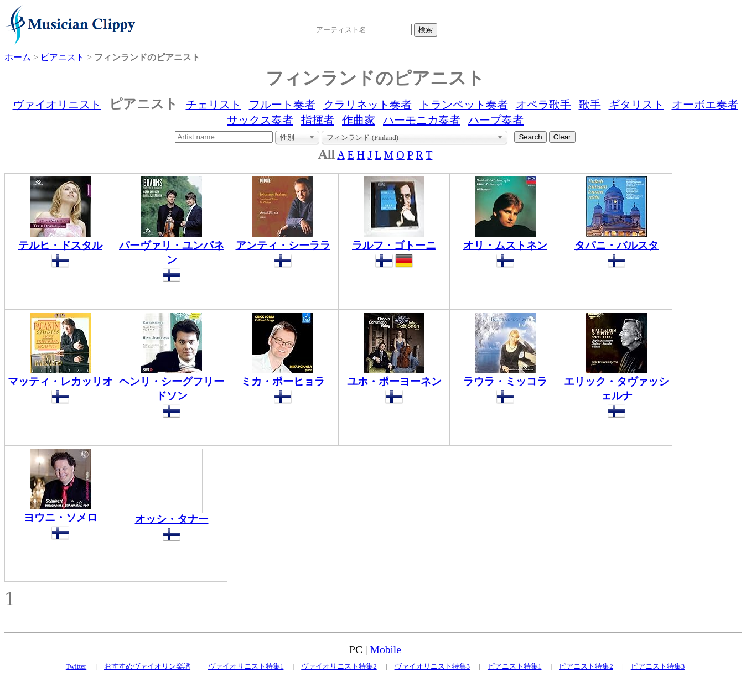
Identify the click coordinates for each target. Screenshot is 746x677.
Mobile (385, 649)
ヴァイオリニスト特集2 (339, 666)
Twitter (76, 666)
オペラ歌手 (543, 104)
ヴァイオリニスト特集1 (246, 666)
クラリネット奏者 (367, 104)
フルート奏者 (282, 104)
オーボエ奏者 (705, 104)
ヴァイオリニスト (57, 104)
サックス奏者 (260, 120)
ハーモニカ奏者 (421, 120)
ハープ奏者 (496, 120)
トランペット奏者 (463, 104)
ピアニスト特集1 (515, 666)
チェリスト (213, 104)
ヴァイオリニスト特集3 (432, 666)
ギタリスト (636, 104)
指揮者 (317, 120)
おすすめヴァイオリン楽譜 (147, 666)
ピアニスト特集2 (586, 666)
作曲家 (358, 120)
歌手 (590, 104)
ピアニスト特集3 (658, 666)
